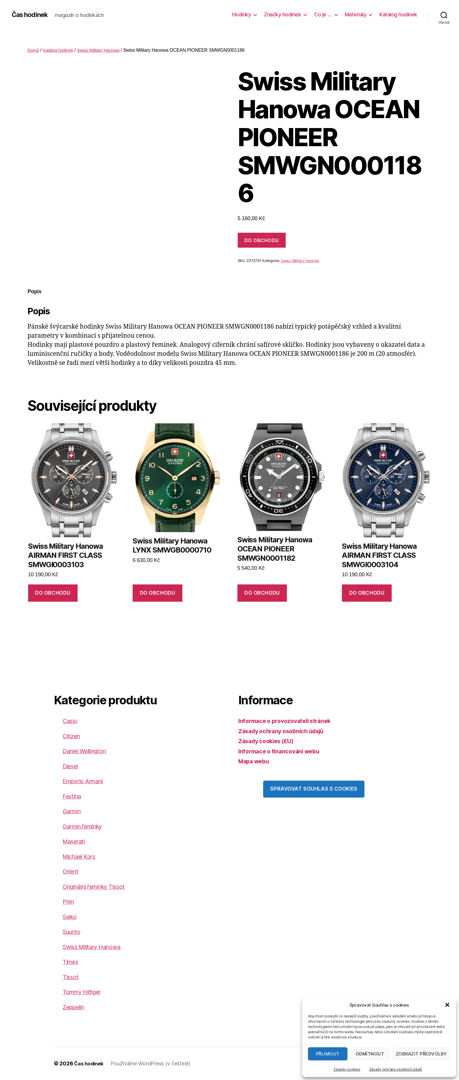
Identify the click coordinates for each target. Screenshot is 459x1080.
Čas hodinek (31, 14)
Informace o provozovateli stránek (288, 720)
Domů (34, 50)
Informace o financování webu (282, 751)
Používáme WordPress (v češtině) (152, 1063)
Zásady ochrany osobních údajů (395, 1069)
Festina (73, 796)
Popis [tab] (35, 291)
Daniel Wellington (87, 751)
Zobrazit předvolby (421, 1054)
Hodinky (241, 14)
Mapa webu (255, 761)
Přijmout (328, 1054)
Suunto (73, 931)
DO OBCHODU (261, 240)
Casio (70, 720)
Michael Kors (81, 856)
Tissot (71, 977)
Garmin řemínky (85, 826)
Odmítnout (370, 1054)
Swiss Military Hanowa (101, 50)
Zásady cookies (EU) (268, 741)
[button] (447, 1005)
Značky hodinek (282, 14)
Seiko (70, 916)
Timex (71, 961)
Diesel (71, 766)
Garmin (73, 811)
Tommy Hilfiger (84, 992)
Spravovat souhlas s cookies (313, 789)
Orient (71, 871)
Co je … (323, 14)
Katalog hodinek (398, 14)
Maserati (75, 841)
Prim (69, 901)
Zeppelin (75, 1007)
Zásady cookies (346, 1069)
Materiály (355, 14)
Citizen (72, 736)
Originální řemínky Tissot (98, 886)
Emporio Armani (85, 781)
